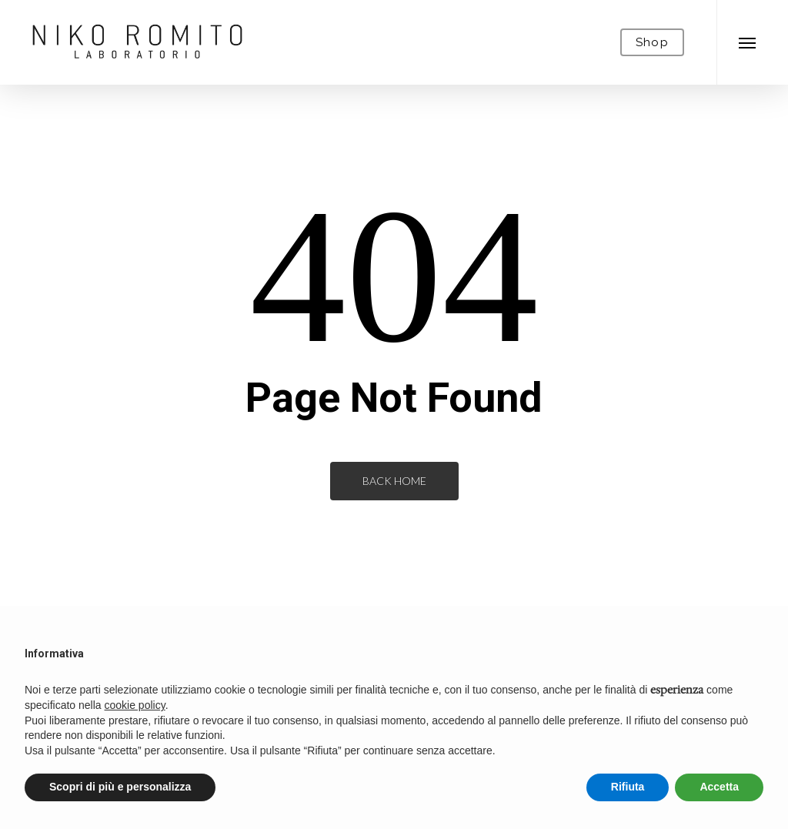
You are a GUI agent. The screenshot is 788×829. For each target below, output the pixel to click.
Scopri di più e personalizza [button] (120, 787)
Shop (652, 42)
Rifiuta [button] (628, 787)
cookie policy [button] (135, 705)
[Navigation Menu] (747, 42)
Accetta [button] (719, 787)
